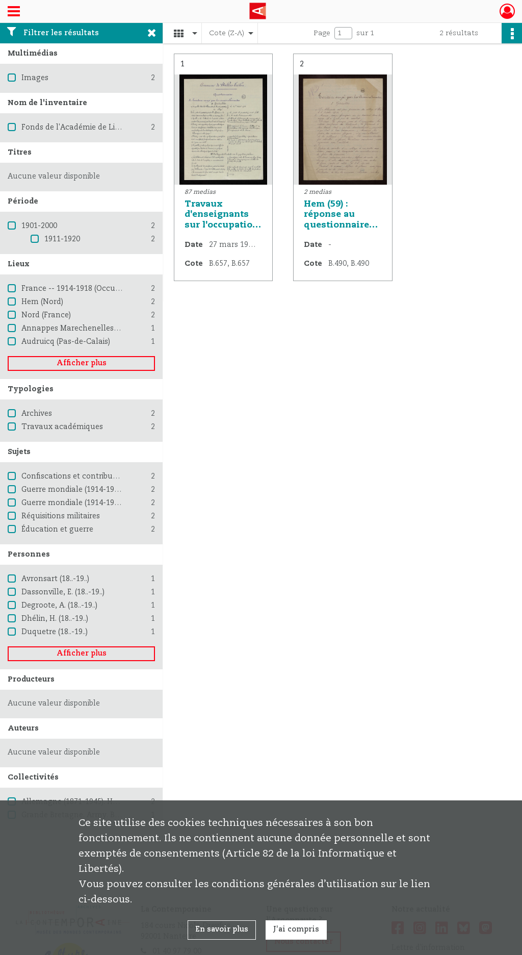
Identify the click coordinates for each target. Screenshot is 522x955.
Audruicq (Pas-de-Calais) (65, 341)
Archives (36, 413)
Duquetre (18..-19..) (54, 632)
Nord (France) (46, 315)
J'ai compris (296, 929)
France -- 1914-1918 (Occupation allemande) (101, 288)
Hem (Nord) (42, 302)
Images (34, 78)
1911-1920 (62, 239)
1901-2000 (39, 226)
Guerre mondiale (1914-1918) (72, 489)
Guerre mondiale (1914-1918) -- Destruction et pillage (117, 503)
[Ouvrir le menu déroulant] (14, 12)
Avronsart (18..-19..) (55, 579)
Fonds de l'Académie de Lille (72, 127)
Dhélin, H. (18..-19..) (54, 618)
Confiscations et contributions (75, 476)
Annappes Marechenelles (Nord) (79, 328)
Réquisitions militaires (60, 516)
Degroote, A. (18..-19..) (59, 605)
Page (322, 33)
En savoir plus (221, 929)
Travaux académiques (62, 427)
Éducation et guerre (57, 529)
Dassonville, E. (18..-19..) (63, 592)
